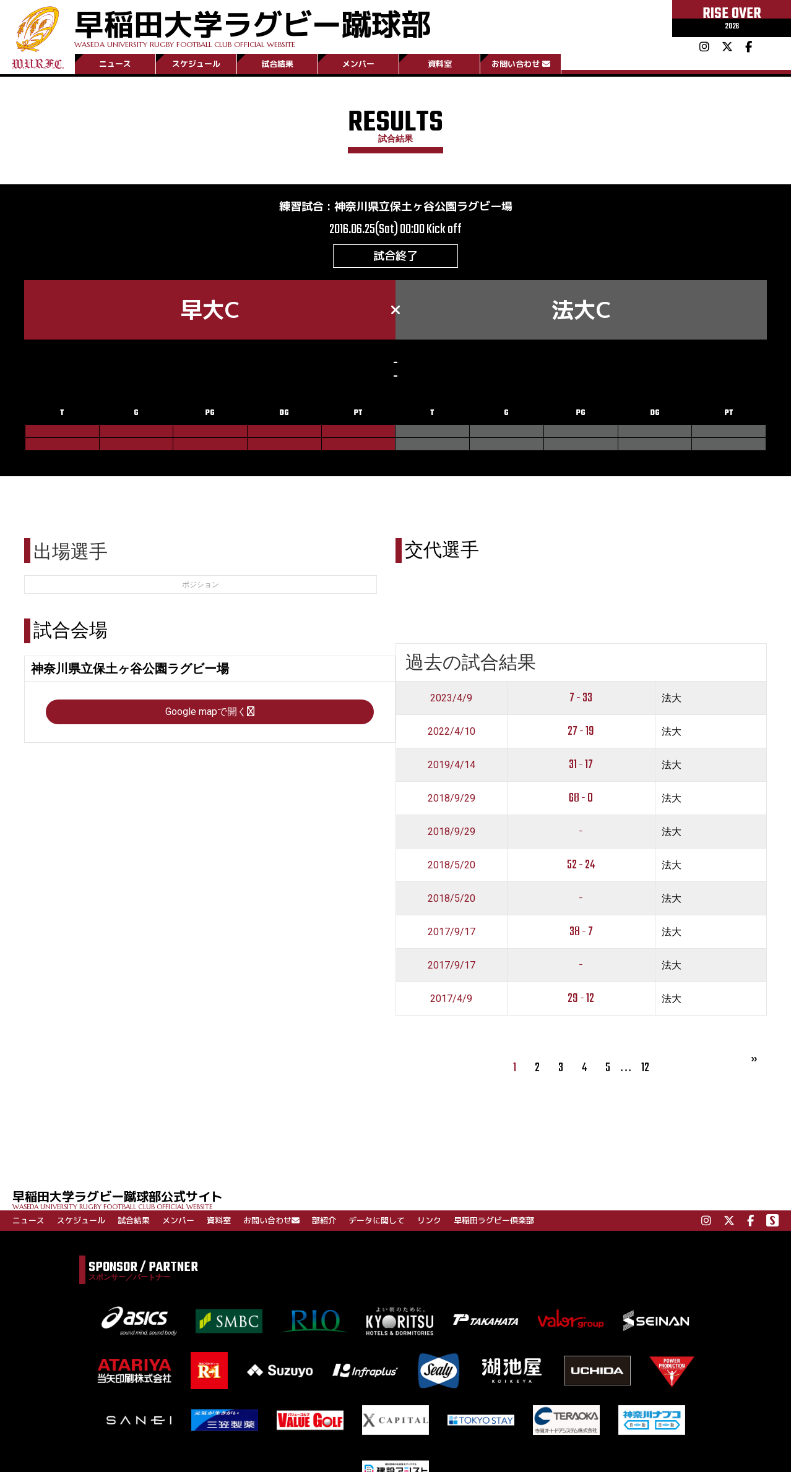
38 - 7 (581, 931)
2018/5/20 (451, 865)
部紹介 (324, 1220)
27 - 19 (581, 731)
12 (645, 1067)
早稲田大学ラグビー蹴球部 (252, 25)
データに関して (376, 1220)
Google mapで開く (209, 711)
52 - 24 (581, 865)
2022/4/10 (451, 731)
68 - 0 (581, 798)
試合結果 (277, 63)
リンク (429, 1220)
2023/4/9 (451, 698)
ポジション (200, 584)
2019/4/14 (451, 765)
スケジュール (196, 63)
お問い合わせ (520, 63)
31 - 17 (581, 764)
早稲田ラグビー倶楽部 (494, 1220)
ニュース (115, 63)
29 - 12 (581, 998)
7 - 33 (580, 698)
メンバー (358, 63)
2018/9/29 (451, 798)
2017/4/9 (451, 998)
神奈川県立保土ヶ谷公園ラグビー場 (423, 206)
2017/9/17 (451, 932)
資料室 (440, 63)
